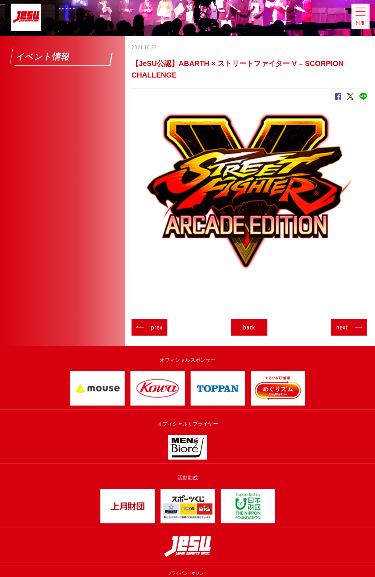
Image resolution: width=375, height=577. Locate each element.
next (334, 327)
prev (164, 327)
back (249, 327)
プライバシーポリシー (188, 573)
